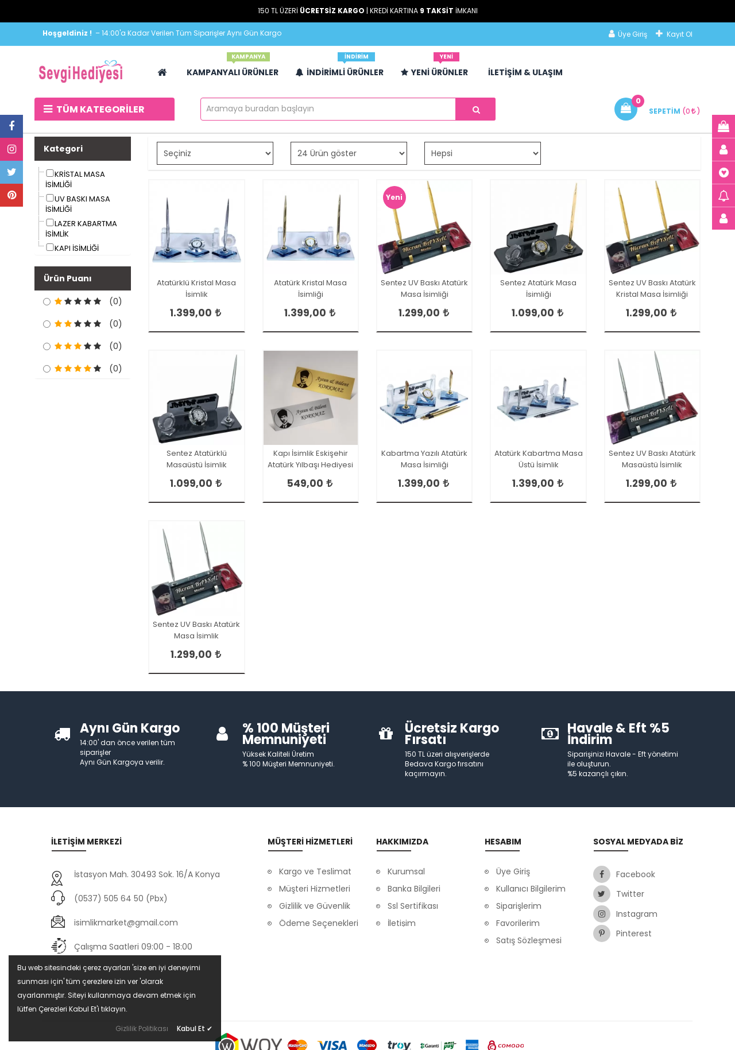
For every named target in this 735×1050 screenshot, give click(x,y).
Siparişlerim (518, 906)
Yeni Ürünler (434, 68)
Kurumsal (406, 871)
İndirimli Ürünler (340, 68)
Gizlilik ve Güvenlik (314, 906)
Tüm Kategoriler (94, 109)
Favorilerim (518, 923)
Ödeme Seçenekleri (318, 923)
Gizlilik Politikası (141, 1028)
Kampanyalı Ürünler (232, 68)
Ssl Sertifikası (413, 906)
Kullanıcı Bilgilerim (531, 888)
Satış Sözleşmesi (529, 940)
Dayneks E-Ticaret (330, 1033)
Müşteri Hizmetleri (314, 888)
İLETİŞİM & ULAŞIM (525, 72)
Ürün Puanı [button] (68, 278)
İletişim (402, 923)
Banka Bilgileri (414, 888)
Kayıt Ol (674, 34)
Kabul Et (194, 1028)
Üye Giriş (628, 34)
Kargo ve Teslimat (315, 871)
